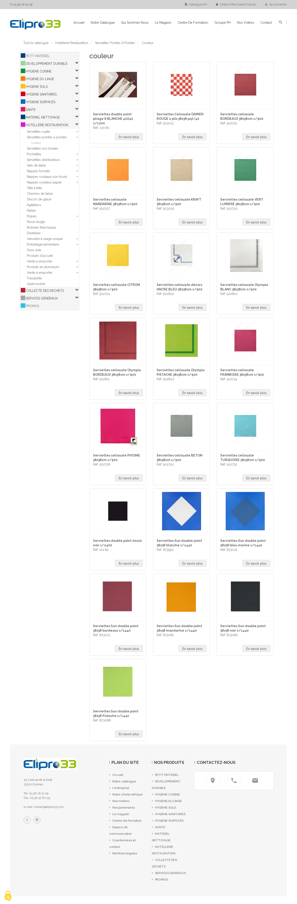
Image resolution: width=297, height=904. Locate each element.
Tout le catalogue (36, 43)
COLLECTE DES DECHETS (45, 290)
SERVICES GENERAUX (42, 298)
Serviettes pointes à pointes (47, 137)
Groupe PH (222, 22)
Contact (266, 22)
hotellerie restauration (71, 43)
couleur (147, 43)
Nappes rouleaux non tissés (47, 176)
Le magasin (163, 22)
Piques (32, 216)
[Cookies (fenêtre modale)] (8, 896)
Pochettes (34, 154)
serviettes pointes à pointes (115, 43)
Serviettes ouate (38, 131)
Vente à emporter (39, 261)
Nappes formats (38, 171)
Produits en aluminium (43, 267)
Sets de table (36, 165)
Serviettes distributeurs (43, 160)
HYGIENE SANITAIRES (41, 94)
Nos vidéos (245, 22)
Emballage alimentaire (43, 244)
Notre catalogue (103, 22)
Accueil (79, 22)
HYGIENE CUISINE (38, 71)
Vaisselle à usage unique (45, 239)
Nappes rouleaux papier (44, 182)
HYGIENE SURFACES (40, 102)
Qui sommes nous (134, 22)
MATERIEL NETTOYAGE (43, 117)
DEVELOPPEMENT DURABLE (46, 63)
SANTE (31, 109)
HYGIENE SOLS (37, 86)
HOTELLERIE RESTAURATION (47, 125)
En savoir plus (129, 137)
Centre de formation (193, 22)
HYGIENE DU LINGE (40, 79)
